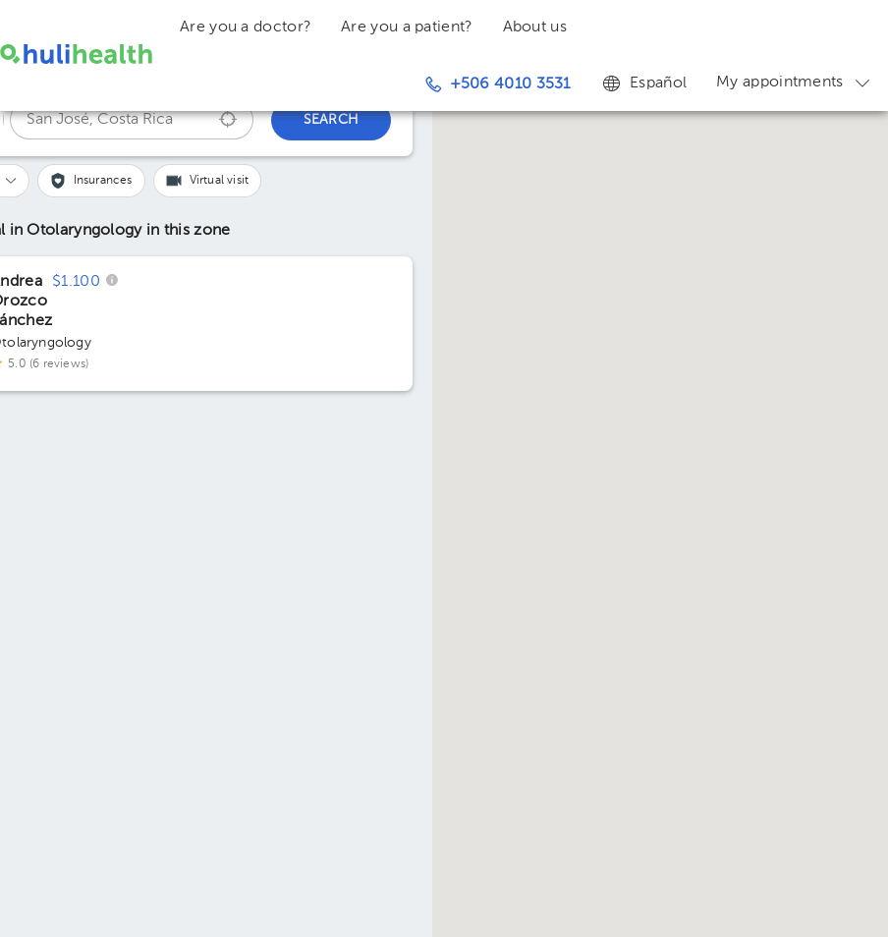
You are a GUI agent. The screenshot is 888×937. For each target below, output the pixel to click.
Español (643, 82)
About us (535, 27)
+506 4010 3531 (498, 84)
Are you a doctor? (245, 27)
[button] (91, 181)
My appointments (794, 82)
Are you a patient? (406, 27)
